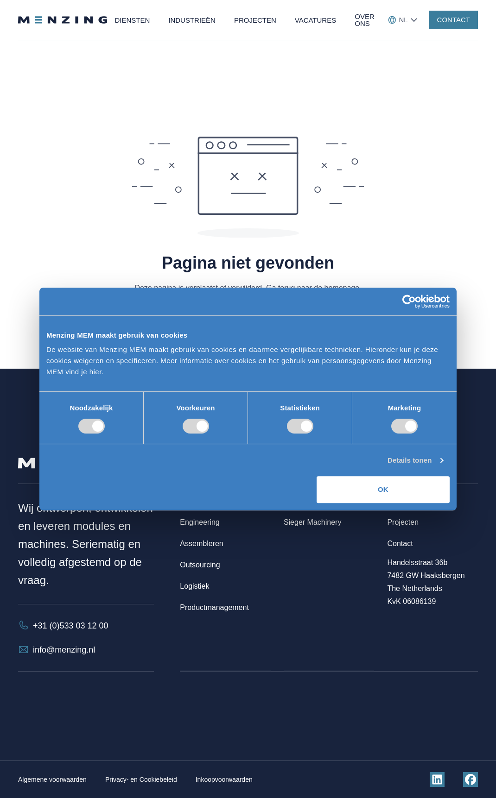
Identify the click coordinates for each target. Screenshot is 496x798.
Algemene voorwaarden (52, 779)
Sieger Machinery (313, 522)
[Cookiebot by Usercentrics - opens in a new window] (409, 301)
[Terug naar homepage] (62, 20)
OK (383, 489)
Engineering (199, 522)
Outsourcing (200, 565)
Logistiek (194, 586)
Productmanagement (214, 607)
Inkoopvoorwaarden (224, 779)
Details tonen (410, 460)
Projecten (403, 522)
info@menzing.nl (64, 649)
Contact (400, 543)
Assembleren (201, 543)
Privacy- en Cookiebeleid (141, 779)
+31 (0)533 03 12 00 (70, 625)
